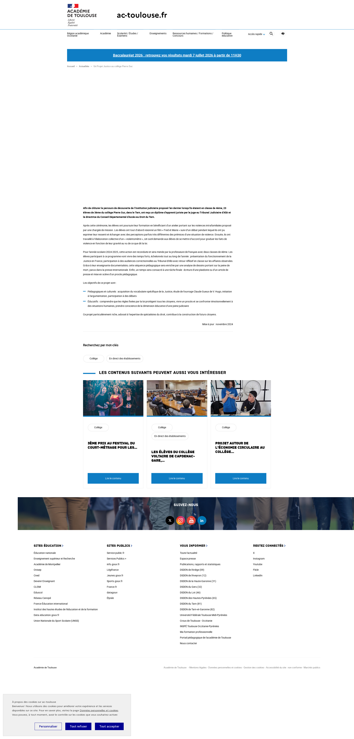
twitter (170, 518)
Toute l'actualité (188, 551)
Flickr (256, 568)
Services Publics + (116, 557)
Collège (94, 356)
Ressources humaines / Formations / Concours (193, 34)
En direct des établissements (124, 356)
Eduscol (38, 591)
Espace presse (188, 557)
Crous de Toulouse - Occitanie (196, 619)
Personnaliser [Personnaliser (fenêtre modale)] (48, 726)
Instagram (259, 557)
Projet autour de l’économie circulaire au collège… (240, 446)
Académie (105, 33)
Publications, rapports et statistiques (200, 562)
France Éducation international (51, 602)
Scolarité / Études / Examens (127, 34)
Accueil (71, 64)
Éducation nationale (45, 551)
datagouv (112, 591)
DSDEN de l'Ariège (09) (192, 568)
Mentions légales (198, 665)
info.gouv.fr (113, 562)
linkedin (201, 518)
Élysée (110, 596)
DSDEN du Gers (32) (191, 585)
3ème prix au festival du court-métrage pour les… (112, 444)
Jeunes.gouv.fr (115, 573)
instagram (180, 518)
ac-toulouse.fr (142, 15)
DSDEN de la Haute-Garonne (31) (198, 579)
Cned (36, 573)
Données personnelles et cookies (99, 710)
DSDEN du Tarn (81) (191, 602)
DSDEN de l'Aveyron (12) (193, 573)
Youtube (257, 562)
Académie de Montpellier (47, 562)
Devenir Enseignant (44, 579)
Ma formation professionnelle (196, 630)
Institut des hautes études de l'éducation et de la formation (66, 607)
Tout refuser (78, 726)
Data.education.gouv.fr (46, 613)
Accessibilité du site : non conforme (284, 665)
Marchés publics (312, 665)
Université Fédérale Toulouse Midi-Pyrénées (203, 613)
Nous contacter (188, 641)
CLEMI (37, 585)
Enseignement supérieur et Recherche (54, 557)
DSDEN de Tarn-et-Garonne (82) (197, 607)
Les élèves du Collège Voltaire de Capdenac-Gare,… (173, 454)
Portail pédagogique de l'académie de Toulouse (205, 636)
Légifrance (113, 568)
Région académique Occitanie (78, 34)
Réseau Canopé (42, 596)
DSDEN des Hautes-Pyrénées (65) (198, 596)
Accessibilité (283, 34)
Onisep (37, 568)
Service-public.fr (115, 551)
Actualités (84, 64)
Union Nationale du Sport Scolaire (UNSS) (56, 619)
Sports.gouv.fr (115, 579)
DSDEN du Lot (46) (190, 591)
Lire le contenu (113, 476)
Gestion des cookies (254, 665)
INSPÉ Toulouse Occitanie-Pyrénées (199, 624)
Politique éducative (227, 34)
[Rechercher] (271, 34)
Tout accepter (109, 726)
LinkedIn (257, 573)
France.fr (112, 585)
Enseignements (158, 33)
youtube (191, 518)
